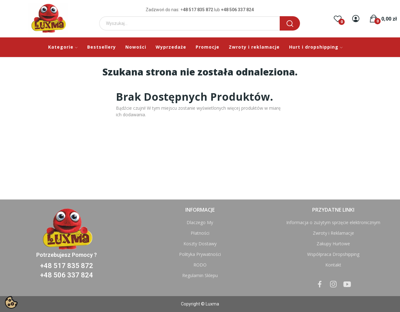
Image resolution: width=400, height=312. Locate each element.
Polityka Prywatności (200, 254)
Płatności (200, 233)
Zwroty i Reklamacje (333, 233)
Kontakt (333, 265)
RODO (200, 265)
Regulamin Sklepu (200, 275)
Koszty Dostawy (200, 244)
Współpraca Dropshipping (333, 254)
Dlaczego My (200, 222)
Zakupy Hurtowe (333, 244)
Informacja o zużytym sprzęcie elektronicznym (333, 222)
